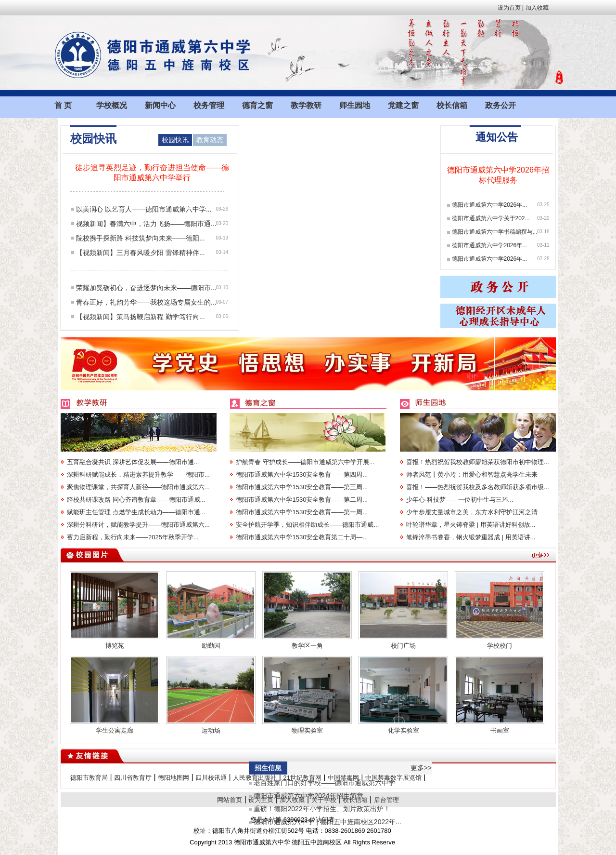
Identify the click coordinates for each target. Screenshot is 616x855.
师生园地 (354, 105)
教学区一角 (307, 645)
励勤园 (211, 645)
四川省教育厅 (133, 777)
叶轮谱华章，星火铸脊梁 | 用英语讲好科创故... (470, 524)
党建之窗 (403, 105)
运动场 (211, 730)
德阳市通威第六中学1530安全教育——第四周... (302, 474)
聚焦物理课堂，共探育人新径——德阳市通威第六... (138, 487)
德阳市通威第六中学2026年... (489, 204)
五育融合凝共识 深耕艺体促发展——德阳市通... (133, 462)
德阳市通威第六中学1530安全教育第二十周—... (302, 537)
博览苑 (114, 645)
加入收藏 (537, 7)
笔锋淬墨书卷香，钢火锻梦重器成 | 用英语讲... (470, 537)
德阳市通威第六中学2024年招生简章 (308, 796)
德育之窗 (257, 105)
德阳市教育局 (89, 777)
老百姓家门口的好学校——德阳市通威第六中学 (324, 783)
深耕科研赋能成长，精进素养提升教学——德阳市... (138, 474)
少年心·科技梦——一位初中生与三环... (459, 499)
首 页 (63, 105)
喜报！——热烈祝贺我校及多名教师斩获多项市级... (477, 487)
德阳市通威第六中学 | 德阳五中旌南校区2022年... (327, 822)
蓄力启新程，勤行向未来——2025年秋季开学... (133, 537)
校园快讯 (175, 140)
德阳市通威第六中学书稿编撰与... (495, 231)
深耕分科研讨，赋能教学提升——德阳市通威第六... (138, 524)
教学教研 (306, 105)
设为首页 (509, 7)
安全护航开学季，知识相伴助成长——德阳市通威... (307, 524)
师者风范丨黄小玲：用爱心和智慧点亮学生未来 (472, 474)
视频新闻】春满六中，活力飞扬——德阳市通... (146, 223)
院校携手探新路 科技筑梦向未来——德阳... (140, 238)
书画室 (499, 730)
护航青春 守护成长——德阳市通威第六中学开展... (305, 462)
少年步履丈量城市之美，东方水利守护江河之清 (472, 512)
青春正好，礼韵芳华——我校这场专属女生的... (146, 302)
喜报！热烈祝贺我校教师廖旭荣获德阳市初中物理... (477, 462)
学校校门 (499, 645)
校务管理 (208, 105)
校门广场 (403, 645)
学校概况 (111, 105)
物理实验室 (307, 730)
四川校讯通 (211, 777)
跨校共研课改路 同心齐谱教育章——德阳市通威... (136, 499)
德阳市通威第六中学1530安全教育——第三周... (302, 487)
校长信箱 (451, 105)
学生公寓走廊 (114, 730)
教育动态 (209, 140)
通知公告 (496, 137)
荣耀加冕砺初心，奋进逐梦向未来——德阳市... (146, 288)
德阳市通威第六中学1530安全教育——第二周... (302, 499)
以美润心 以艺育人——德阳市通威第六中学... (144, 209)
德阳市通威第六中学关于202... (491, 218)
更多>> (421, 768)
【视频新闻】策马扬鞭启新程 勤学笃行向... (140, 317)
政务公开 (500, 105)
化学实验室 (403, 730)
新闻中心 (160, 105)
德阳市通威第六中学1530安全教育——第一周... (302, 512)
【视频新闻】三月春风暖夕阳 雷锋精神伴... (140, 252)
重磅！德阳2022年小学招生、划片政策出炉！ (322, 809)
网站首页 (229, 799)
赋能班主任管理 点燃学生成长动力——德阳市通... (136, 512)
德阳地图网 (173, 777)
